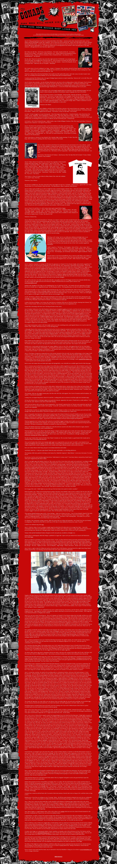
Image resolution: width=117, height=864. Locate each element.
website (62, 811)
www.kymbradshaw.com (86, 849)
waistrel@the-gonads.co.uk (85, 359)
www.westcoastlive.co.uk (31, 283)
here (43, 524)
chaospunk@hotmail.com (43, 832)
